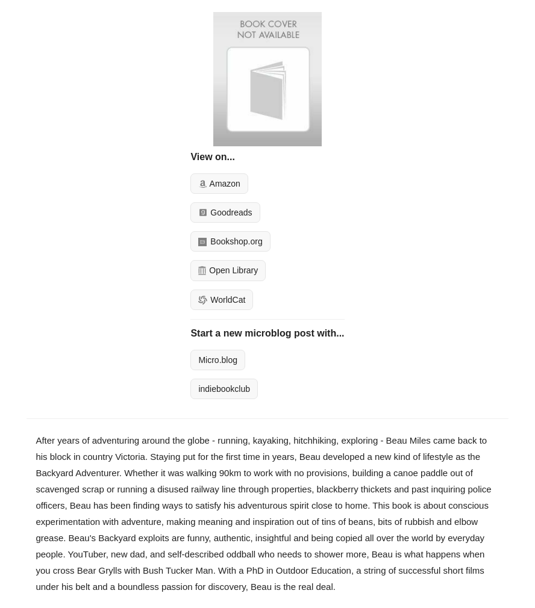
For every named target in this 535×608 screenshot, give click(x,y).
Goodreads (225, 212)
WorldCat (221, 300)
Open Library (228, 270)
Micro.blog (217, 360)
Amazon (219, 183)
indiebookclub (224, 389)
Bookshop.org (230, 241)
